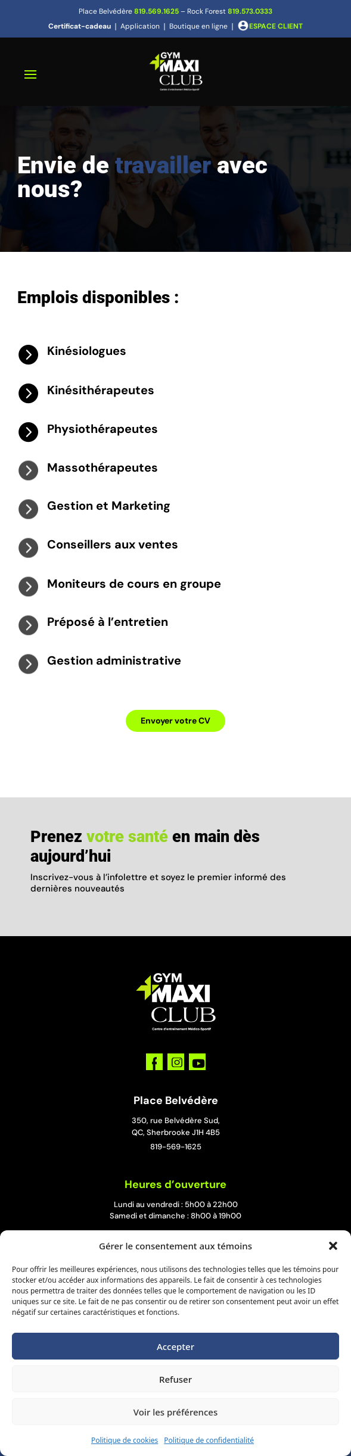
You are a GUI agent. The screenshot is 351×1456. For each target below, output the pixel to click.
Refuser (175, 1379)
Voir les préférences (175, 1412)
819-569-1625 (175, 1147)
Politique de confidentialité (209, 1440)
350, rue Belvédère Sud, (176, 1120)
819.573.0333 (250, 11)
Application (140, 26)
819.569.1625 (156, 11)
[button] (333, 1246)
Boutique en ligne (198, 26)
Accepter (175, 1346)
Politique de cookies (124, 1440)
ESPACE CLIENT (276, 26)
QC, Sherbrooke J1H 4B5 (176, 1132)
